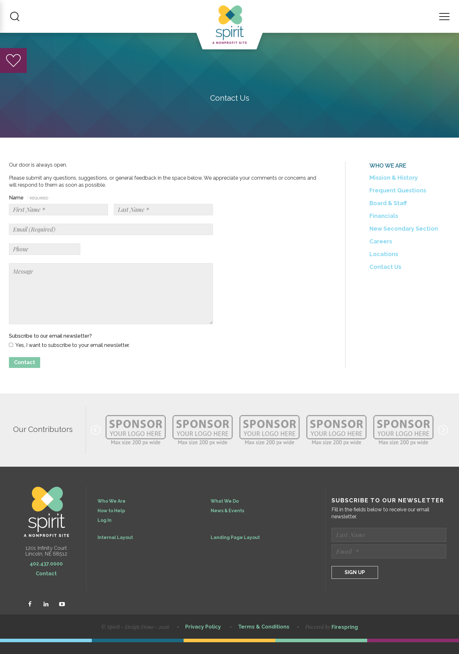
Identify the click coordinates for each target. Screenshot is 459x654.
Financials (383, 227)
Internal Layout (115, 549)
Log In (105, 532)
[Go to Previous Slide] (95, 442)
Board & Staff (388, 215)
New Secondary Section (403, 240)
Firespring (345, 639)
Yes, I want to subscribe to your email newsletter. (69, 357)
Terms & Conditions (263, 639)
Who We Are (112, 512)
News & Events (227, 522)
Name (17, 209)
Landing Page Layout (235, 549)
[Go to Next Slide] (443, 442)
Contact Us (385, 278)
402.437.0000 (46, 575)
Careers (380, 253)
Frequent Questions (397, 202)
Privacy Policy (203, 639)
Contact (46, 585)
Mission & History (393, 189)
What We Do (225, 512)
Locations (383, 265)
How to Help (111, 522)
